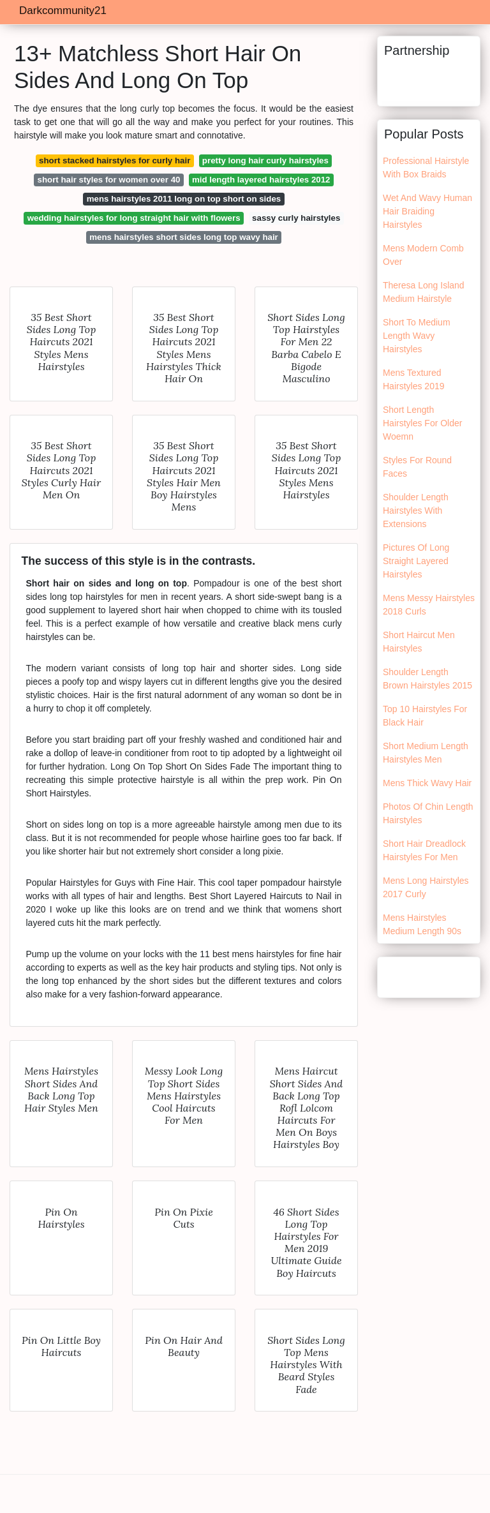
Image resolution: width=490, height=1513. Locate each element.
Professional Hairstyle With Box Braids (426, 167)
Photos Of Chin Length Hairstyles (428, 813)
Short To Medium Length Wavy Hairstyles (416, 335)
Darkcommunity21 (63, 10)
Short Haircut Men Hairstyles (419, 641)
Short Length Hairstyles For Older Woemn (422, 423)
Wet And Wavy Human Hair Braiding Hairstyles (427, 211)
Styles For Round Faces (417, 467)
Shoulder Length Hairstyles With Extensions (416, 510)
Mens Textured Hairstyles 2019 (414, 379)
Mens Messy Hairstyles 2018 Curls (429, 604)
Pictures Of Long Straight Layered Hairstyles (416, 560)
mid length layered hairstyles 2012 (261, 179)
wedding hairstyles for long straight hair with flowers (134, 218)
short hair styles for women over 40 (109, 179)
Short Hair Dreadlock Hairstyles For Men (424, 850)
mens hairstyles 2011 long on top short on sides (184, 199)
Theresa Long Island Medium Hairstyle (423, 292)
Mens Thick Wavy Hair (427, 783)
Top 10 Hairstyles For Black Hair (425, 715)
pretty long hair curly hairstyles (265, 160)
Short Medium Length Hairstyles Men (425, 752)
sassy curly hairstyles (296, 218)
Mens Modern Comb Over (423, 255)
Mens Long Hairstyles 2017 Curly (426, 887)
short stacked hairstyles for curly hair (114, 160)
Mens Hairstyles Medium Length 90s (422, 924)
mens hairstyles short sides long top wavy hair (183, 237)
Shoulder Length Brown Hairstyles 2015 (427, 678)
